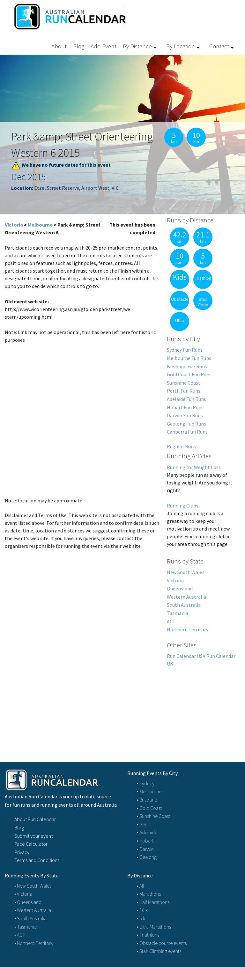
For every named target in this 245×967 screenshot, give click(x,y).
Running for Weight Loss (194, 467)
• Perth (143, 824)
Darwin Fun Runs (185, 415)
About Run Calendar (35, 819)
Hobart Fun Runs (185, 407)
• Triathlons (148, 934)
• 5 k (141, 918)
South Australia (184, 605)
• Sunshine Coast (153, 816)
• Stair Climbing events (159, 951)
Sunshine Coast (183, 383)
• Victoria (23, 894)
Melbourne (40, 224)
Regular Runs (181, 446)
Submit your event (33, 836)
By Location (180, 46)
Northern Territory (187, 629)
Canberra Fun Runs (187, 431)
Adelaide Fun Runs (186, 399)
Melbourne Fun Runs (189, 358)
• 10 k (142, 910)
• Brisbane (147, 799)
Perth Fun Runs (183, 391)
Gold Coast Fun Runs (189, 374)
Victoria (14, 224)
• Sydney (145, 783)
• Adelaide (147, 832)
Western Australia (186, 597)
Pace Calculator (31, 844)
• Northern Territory (33, 943)
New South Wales (185, 572)
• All (140, 886)
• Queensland (27, 902)
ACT (171, 621)
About (59, 46)
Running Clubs (182, 505)
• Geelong (147, 857)
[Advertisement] (201, 707)
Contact (219, 46)
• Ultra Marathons (154, 926)
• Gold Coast (149, 808)
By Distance (137, 46)
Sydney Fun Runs (185, 350)
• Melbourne (149, 791)
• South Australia (30, 918)
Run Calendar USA (186, 656)
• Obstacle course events (162, 943)
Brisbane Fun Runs (187, 366)
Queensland (180, 588)
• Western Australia (32, 910)
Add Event (103, 46)
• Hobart (145, 840)
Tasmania (177, 613)
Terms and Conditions (36, 860)
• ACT (19, 934)
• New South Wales (32, 886)
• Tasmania (25, 926)
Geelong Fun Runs (186, 423)
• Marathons (149, 894)
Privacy (21, 852)
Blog (78, 46)
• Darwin (145, 849)
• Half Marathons (153, 902)
